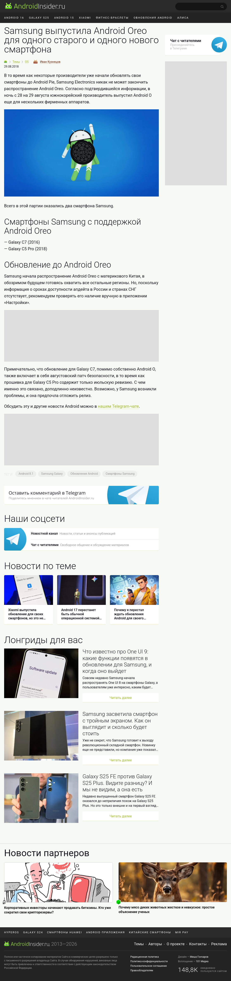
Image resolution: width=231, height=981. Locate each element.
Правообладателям (141, 970)
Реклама (219, 944)
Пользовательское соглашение (148, 965)
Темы (139, 944)
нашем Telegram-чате (118, 406)
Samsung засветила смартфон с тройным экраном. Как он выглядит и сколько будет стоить (120, 724)
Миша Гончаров (199, 956)
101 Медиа (202, 961)
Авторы (155, 944)
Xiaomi (85, 17)
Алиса (183, 17)
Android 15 (64, 17)
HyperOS (11, 932)
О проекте (176, 944)
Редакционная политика (144, 956)
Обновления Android (153, 17)
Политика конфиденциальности (149, 961)
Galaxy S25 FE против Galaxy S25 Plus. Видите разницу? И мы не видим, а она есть (117, 782)
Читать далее (121, 698)
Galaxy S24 (33, 932)
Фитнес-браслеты (112, 17)
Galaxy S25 (39, 17)
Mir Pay (181, 932)
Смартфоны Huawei (64, 932)
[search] (201, 6)
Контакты (198, 944)
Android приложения (105, 932)
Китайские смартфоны (150, 932)
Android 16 (14, 17)
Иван (50, 61)
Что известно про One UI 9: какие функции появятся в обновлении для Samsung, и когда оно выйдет (117, 661)
